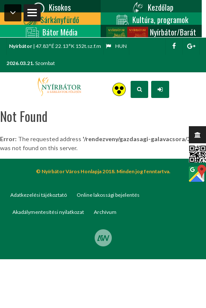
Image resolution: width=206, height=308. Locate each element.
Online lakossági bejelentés (108, 195)
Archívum (105, 212)
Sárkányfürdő (50, 18)
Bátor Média (51, 31)
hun (116, 46)
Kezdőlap (151, 6)
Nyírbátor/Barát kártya (151, 31)
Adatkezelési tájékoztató (38, 195)
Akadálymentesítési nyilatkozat (48, 212)
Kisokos (50, 6)
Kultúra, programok (150, 18)
